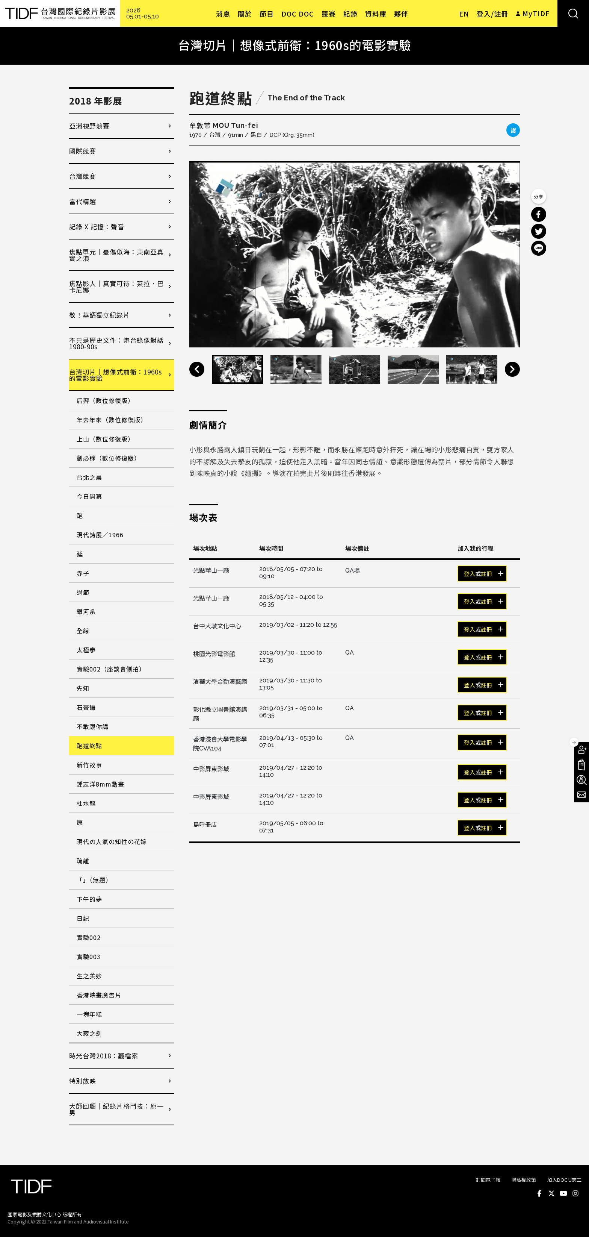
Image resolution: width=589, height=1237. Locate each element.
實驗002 (89, 937)
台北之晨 (89, 477)
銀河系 (86, 611)
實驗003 (89, 956)
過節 (83, 592)
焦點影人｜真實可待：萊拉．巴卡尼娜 (116, 286)
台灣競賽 (82, 176)
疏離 (83, 860)
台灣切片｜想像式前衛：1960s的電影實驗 (115, 375)
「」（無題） (94, 879)
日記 (83, 918)
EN (464, 13)
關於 (245, 13)
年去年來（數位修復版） (112, 419)
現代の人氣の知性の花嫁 (112, 841)
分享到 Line (538, 248)
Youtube (563, 1193)
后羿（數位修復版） (105, 400)
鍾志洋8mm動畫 (100, 783)
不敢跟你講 (93, 726)
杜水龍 (86, 803)
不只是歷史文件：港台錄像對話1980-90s (116, 343)
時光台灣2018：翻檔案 (103, 1055)
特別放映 (82, 1080)
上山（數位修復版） (105, 438)
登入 (469, 574)
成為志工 (581, 779)
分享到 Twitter (538, 231)
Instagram (575, 1193)
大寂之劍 (89, 1033)
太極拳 (86, 649)
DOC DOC (297, 13)
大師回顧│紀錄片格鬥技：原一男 (116, 1109)
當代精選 (82, 201)
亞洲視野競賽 (89, 125)
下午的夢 (89, 898)
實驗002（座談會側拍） (111, 668)
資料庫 (376, 13)
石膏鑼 (86, 707)
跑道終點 (89, 745)
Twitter (551, 1193)
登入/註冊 (492, 13)
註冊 (486, 574)
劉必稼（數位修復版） (108, 457)
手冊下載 (581, 764)
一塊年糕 (89, 1014)
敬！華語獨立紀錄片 (99, 315)
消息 (223, 13)
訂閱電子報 (488, 1179)
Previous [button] (196, 369)
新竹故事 (89, 764)
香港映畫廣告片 (99, 994)
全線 (83, 630)
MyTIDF (536, 13)
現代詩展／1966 (100, 534)
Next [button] (512, 369)
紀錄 (350, 13)
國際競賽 (82, 151)
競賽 (329, 13)
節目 (267, 13)
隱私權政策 (524, 1179)
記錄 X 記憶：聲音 (96, 226)
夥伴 (401, 13)
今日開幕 (89, 496)
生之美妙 (89, 975)
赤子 (83, 573)
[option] (354, 254)
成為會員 (581, 749)
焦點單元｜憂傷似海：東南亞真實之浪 (116, 255)
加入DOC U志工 (564, 1179)
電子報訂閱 (581, 794)
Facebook (539, 1193)
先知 (83, 688)
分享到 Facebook (538, 214)
